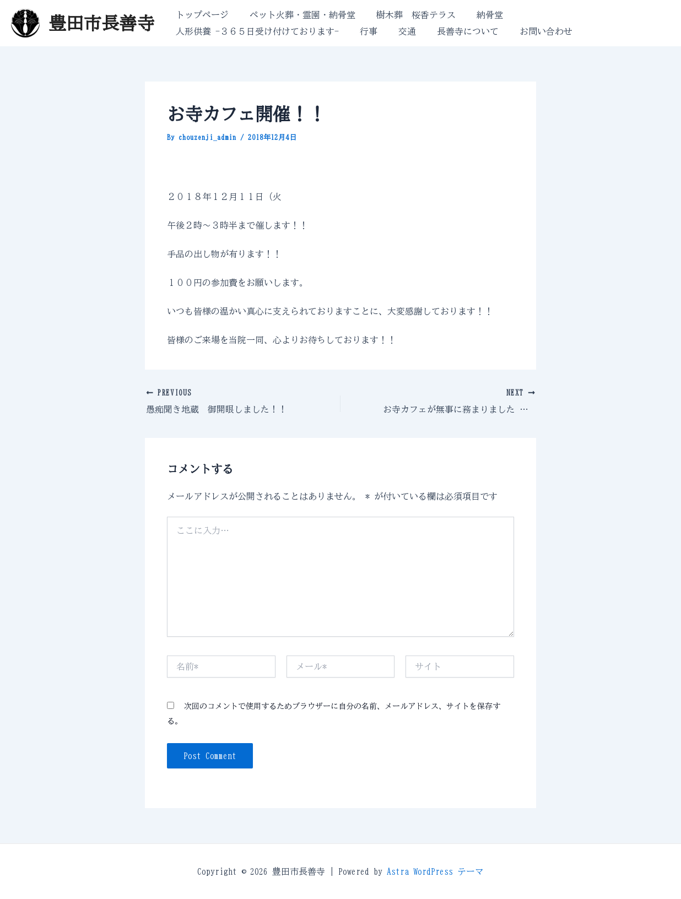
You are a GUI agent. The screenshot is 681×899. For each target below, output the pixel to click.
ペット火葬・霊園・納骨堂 (297, 14)
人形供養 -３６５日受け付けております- (255, 31)
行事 (363, 31)
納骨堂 (478, 14)
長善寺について (456, 31)
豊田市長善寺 (101, 23)
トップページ (200, 14)
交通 (399, 31)
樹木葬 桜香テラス (407, 14)
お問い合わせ (531, 31)
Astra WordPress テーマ (435, 871)
